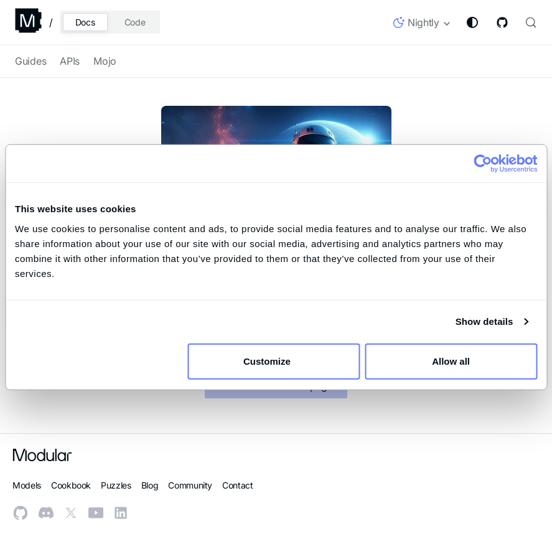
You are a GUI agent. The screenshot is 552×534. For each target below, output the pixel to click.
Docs (85, 22)
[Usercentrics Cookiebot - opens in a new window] (482, 163)
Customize (274, 360)
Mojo (104, 61)
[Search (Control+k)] (529, 22)
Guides (30, 61)
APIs (70, 61)
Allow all (451, 360)
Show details (484, 321)
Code (135, 22)
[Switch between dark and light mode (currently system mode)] (472, 22)
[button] (422, 25)
